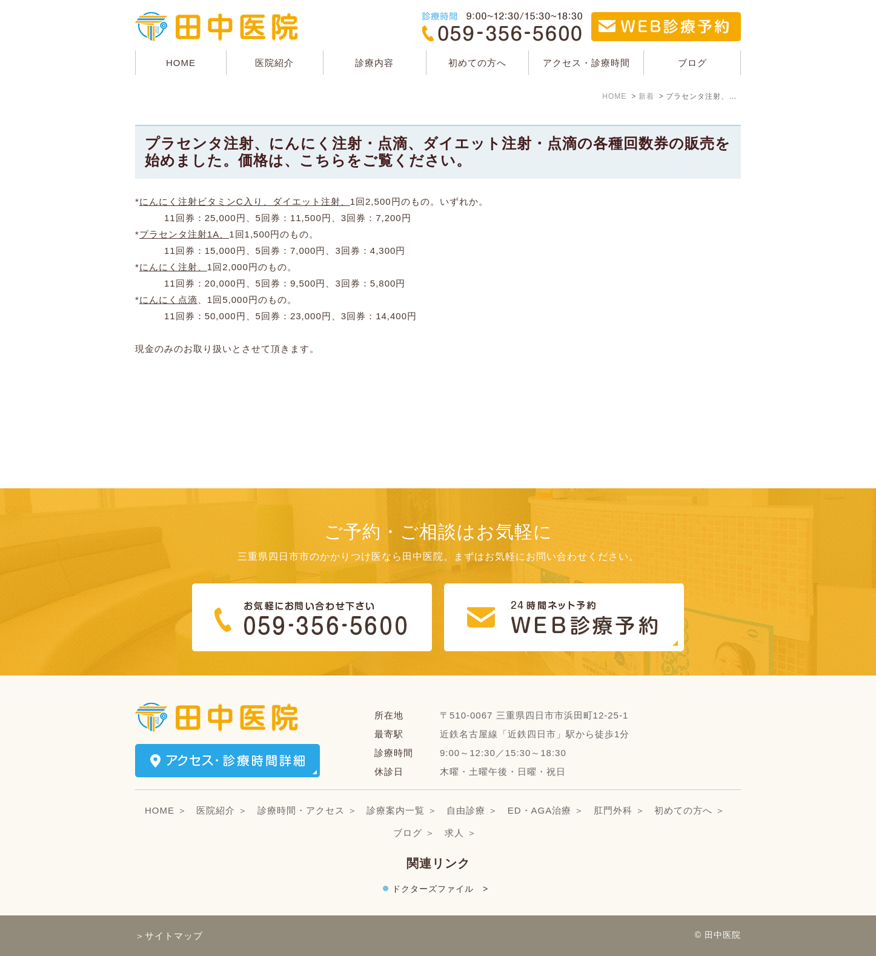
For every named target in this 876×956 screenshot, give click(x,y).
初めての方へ (477, 63)
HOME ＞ (166, 810)
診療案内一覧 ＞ (402, 810)
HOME (181, 63)
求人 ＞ (461, 833)
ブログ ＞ (414, 833)
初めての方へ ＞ (689, 810)
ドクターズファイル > (440, 889)
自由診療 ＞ (472, 810)
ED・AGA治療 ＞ (546, 810)
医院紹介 (274, 63)
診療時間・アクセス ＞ (307, 810)
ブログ (692, 63)
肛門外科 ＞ (619, 810)
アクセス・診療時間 (586, 63)
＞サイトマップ (169, 936)
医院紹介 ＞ (222, 810)
